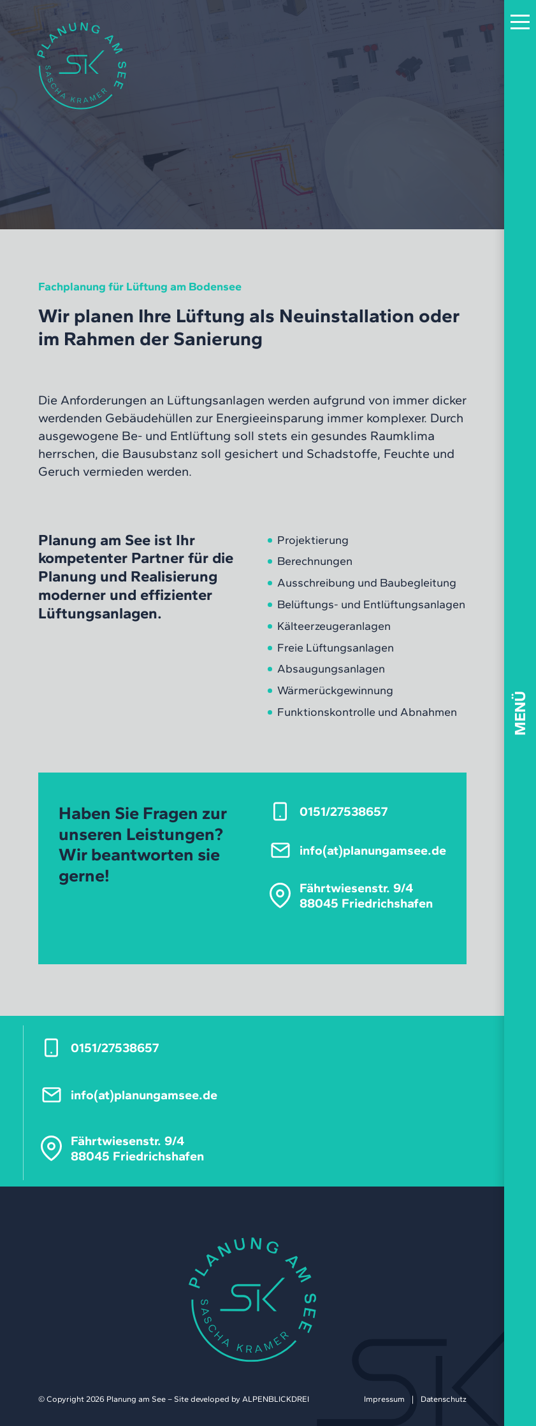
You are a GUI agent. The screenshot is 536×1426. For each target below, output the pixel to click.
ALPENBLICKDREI (275, 1399)
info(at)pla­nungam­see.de (373, 850)
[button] (520, 23)
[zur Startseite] (81, 66)
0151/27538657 (344, 811)
